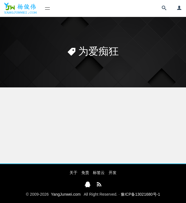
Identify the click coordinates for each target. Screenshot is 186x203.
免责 (85, 172)
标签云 (99, 172)
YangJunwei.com (66, 194)
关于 (73, 172)
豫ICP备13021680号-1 (140, 194)
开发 (112, 172)
